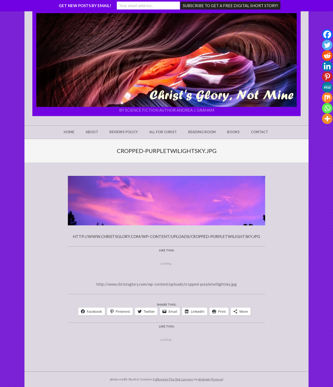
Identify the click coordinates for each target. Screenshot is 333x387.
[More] (327, 118)
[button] (166, 60)
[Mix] (327, 97)
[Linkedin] (327, 66)
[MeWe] (327, 87)
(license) (217, 379)
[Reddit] (327, 55)
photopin (204, 379)
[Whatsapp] (327, 108)
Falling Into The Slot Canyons (173, 379)
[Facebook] (327, 34)
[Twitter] (327, 45)
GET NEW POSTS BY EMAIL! (85, 5)
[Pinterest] (327, 76)
